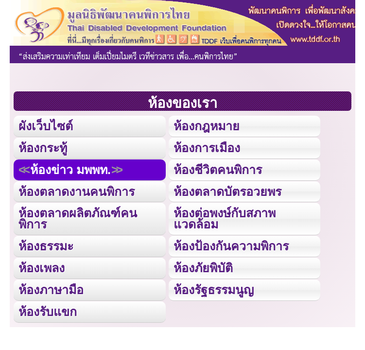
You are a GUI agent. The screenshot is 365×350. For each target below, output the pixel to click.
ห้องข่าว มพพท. (70, 169)
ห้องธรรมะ (45, 246)
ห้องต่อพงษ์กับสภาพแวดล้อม (225, 218)
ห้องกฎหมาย (207, 126)
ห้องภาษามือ (51, 290)
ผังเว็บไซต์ (45, 126)
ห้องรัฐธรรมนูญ (214, 290)
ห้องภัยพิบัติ (203, 268)
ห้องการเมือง (207, 148)
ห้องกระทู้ (42, 148)
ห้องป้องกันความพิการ (231, 246)
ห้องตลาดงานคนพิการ (76, 191)
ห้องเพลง (41, 268)
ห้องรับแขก (47, 311)
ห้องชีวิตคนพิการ (218, 169)
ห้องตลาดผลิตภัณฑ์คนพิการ (77, 218)
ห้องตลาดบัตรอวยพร (227, 191)
